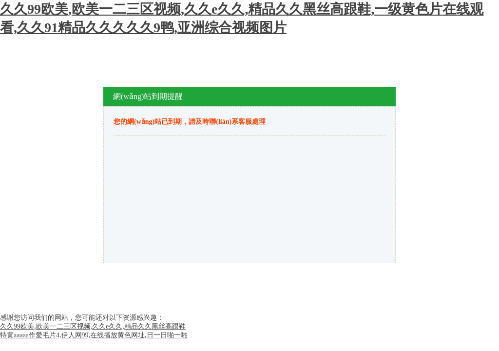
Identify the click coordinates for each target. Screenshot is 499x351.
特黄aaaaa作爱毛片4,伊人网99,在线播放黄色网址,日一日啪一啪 (94, 335)
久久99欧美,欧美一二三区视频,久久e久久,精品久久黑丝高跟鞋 (93, 326)
